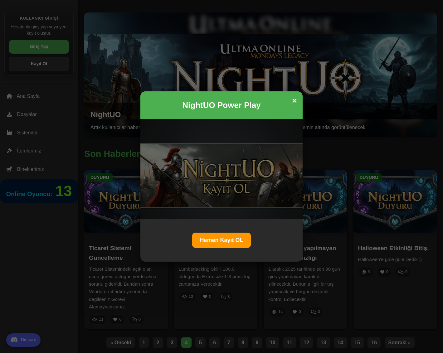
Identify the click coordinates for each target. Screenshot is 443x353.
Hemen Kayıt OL (221, 240)
